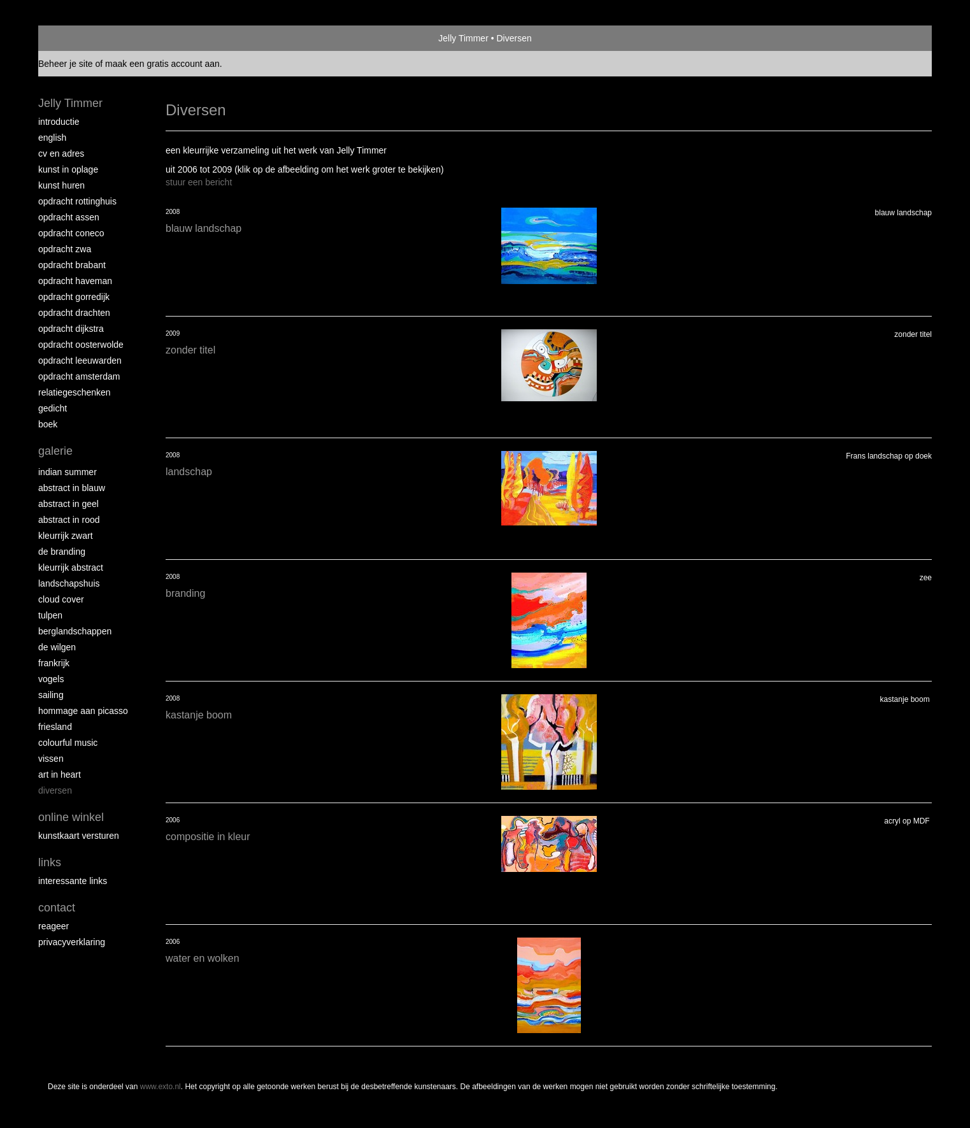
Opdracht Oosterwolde (81, 344)
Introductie (59, 122)
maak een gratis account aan (162, 64)
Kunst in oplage (68, 169)
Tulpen (50, 615)
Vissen (51, 758)
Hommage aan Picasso (83, 711)
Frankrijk (53, 663)
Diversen (55, 790)
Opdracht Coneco (71, 233)
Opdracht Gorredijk (74, 297)
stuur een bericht (199, 182)
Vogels (51, 679)
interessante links (72, 881)
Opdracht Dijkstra (71, 329)
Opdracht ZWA (64, 249)
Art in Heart (59, 774)
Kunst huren (61, 185)
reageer (53, 926)
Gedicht (52, 408)
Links (49, 862)
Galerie (55, 451)
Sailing (51, 695)
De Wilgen (57, 647)
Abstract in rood (69, 520)
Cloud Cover (61, 599)
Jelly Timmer (463, 38)
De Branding (61, 551)
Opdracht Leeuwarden (80, 360)
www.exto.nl (160, 1086)
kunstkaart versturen (78, 836)
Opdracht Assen (68, 217)
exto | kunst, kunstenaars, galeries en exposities (74, 38)
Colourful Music (67, 743)
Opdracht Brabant (72, 265)
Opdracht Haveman (75, 281)
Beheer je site (65, 64)
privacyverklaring (71, 942)
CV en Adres (61, 153)
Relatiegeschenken (74, 392)
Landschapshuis (69, 583)
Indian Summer (67, 472)
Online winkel (71, 817)
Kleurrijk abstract (70, 567)
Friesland (55, 727)
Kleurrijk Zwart (65, 536)
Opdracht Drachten (74, 313)
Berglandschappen (74, 631)
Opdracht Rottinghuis (77, 201)
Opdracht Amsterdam (79, 376)
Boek (47, 424)
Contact (56, 907)
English (52, 137)
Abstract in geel (68, 504)
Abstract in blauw (71, 488)
